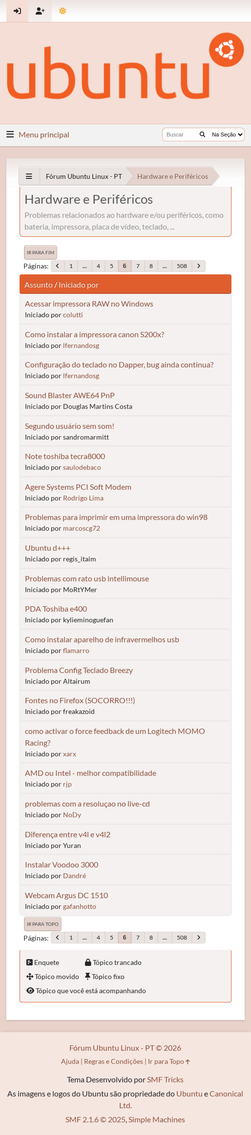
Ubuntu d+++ (47, 547)
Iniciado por (79, 284)
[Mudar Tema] (63, 11)
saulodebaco (82, 467)
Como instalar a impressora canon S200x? (94, 334)
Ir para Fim (40, 252)
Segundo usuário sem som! (69, 425)
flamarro (76, 650)
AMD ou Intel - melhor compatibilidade (90, 772)
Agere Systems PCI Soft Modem (78, 486)
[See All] (29, 176)
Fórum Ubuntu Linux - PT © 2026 (125, 1047)
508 (182, 265)
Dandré (74, 875)
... (85, 265)
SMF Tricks (165, 1079)
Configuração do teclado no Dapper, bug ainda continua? (119, 364)
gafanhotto (79, 906)
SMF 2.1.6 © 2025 (95, 1119)
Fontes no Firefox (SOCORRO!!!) (80, 700)
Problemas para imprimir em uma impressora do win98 (116, 516)
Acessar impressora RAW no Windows (89, 303)
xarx (69, 754)
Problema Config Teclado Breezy (79, 669)
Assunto (38, 284)
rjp (67, 784)
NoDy (72, 814)
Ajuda (70, 1061)
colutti (73, 314)
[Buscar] (202, 134)
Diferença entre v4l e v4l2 (67, 834)
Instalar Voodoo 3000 (61, 864)
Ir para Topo (43, 924)
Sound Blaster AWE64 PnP (70, 395)
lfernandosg (81, 345)
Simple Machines (156, 1119)
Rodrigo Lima (83, 498)
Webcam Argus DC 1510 (66, 895)
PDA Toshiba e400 (56, 608)
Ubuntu (189, 1093)
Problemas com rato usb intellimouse (87, 578)
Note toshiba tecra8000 (65, 456)
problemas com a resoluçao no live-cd (87, 803)
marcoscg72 (81, 528)
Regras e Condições (113, 1061)
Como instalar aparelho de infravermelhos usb (102, 639)
